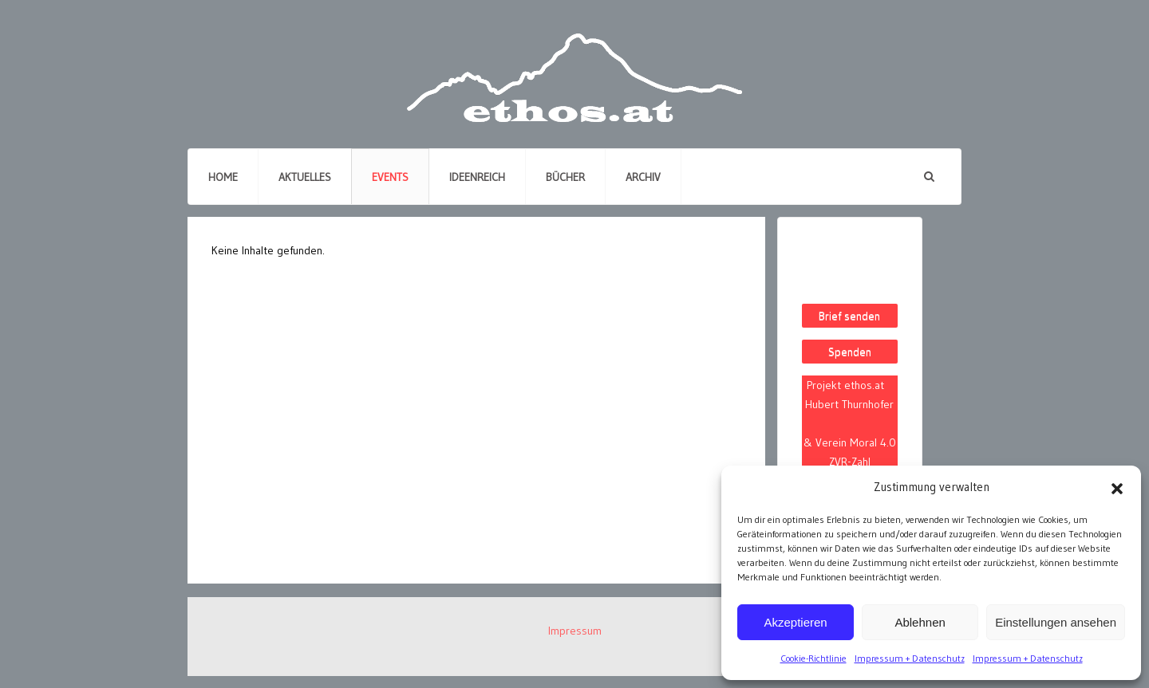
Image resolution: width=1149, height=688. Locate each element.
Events (390, 177)
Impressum (575, 630)
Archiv (643, 177)
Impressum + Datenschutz (910, 658)
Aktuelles (304, 177)
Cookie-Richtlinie (813, 658)
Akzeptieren (795, 622)
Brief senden (849, 316)
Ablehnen (919, 622)
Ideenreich (477, 177)
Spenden (849, 351)
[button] (1117, 487)
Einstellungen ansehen (1055, 622)
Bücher (565, 177)
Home (223, 177)
